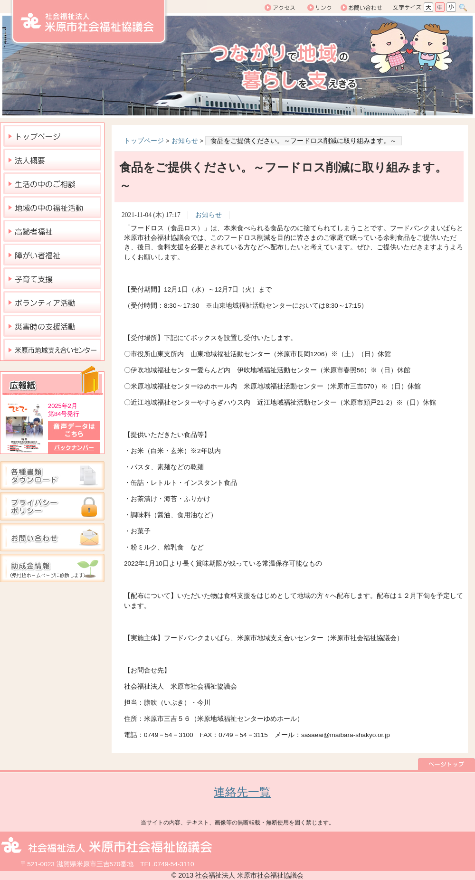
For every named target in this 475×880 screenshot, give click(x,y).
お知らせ (184, 140)
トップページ (144, 140)
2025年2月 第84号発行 (63, 409)
